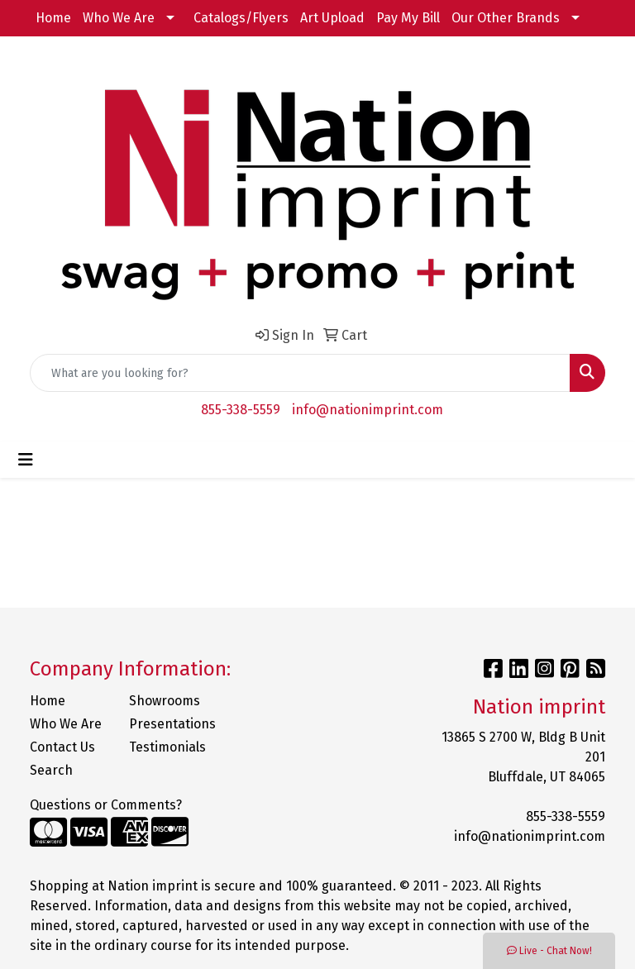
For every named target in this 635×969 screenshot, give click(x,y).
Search (51, 770)
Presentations (168, 724)
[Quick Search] (300, 373)
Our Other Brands (505, 18)
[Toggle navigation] (25, 459)
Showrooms (164, 701)
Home (53, 18)
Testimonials (167, 747)
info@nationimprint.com (367, 410)
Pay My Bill (408, 18)
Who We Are (119, 18)
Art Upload (332, 18)
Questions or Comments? (106, 805)
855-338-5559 (240, 410)
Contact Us (62, 747)
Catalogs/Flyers (241, 18)
